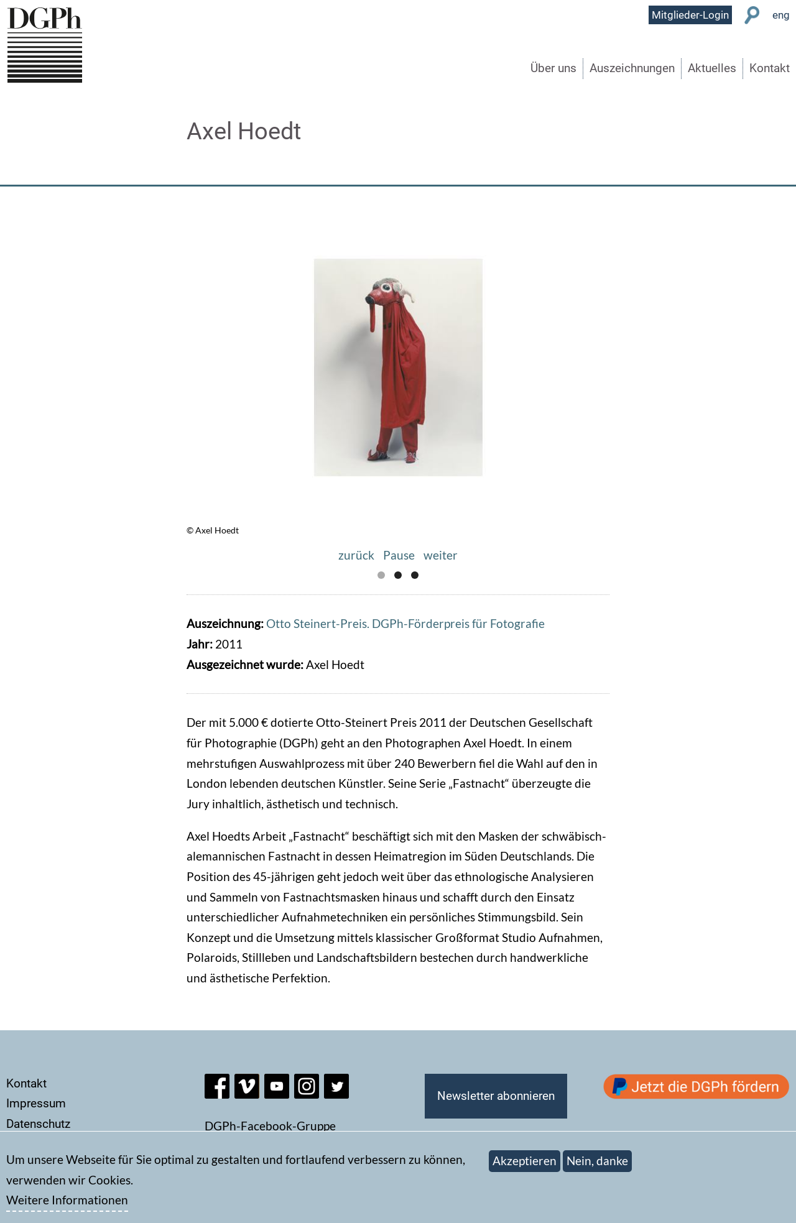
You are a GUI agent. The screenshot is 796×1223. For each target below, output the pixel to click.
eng (781, 15)
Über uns (553, 68)
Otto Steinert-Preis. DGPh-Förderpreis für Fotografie (405, 623)
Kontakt (769, 68)
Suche (752, 15)
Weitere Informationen (67, 1206)
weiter (440, 555)
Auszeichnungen (632, 68)
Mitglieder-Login (690, 15)
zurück (356, 555)
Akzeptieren (525, 1167)
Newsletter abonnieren (496, 1096)
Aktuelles (712, 68)
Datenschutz (38, 1124)
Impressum (36, 1103)
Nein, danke (597, 1167)
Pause (399, 555)
